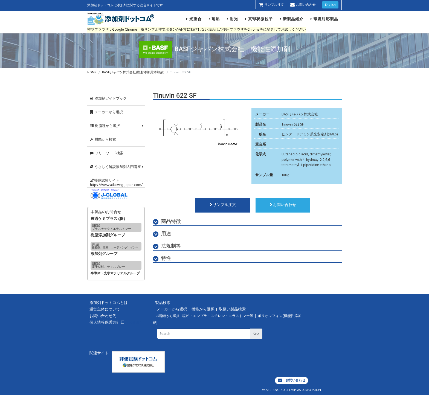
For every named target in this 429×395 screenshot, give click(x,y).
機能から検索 (103, 140)
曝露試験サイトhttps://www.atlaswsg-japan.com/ (116, 183)
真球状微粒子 (259, 19)
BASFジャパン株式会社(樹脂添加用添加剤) (133, 72)
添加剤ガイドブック (108, 98)
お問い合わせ (303, 5)
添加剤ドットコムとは (108, 303)
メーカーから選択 (106, 112)
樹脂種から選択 (105, 126)
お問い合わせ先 (102, 316)
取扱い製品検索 (233, 309)
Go (256, 333)
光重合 (194, 19)
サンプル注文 (271, 5)
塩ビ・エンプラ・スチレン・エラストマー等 (218, 316)
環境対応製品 (324, 19)
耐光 (232, 19)
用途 (162, 234)
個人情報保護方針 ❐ (106, 323)
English (330, 5)
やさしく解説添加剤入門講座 (115, 167)
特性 (162, 259)
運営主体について (104, 309)
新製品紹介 (291, 19)
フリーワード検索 (106, 153)
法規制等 (167, 246)
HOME (91, 72)
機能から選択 (203, 309)
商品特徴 (167, 222)
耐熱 (214, 19)
